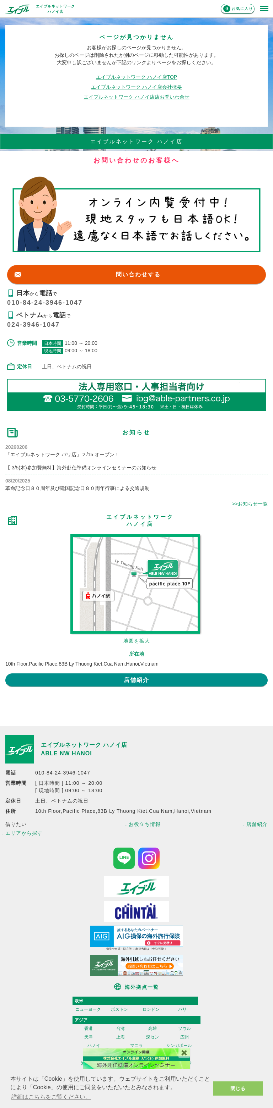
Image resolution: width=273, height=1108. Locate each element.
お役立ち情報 (145, 824)
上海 (120, 1037)
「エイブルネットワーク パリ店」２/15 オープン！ (62, 454)
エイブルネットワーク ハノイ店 (84, 745)
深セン (152, 1037)
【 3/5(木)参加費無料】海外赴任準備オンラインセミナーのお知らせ (80, 467)
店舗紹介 (136, 680)
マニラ (136, 1045)
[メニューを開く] (264, 9)
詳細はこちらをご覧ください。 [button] (51, 1097)
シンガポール (179, 1045)
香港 (88, 1028)
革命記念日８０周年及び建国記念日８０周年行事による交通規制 (77, 488)
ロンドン (151, 1009)
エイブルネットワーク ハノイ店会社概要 (136, 87)
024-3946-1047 (33, 324)
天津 (88, 1037)
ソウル (184, 1028)
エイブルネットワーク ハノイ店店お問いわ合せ (136, 97)
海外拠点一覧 (142, 987)
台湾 (120, 1028)
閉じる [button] (237, 1088)
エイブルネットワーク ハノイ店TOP (136, 77)
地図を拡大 (136, 641)
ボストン (119, 1009)
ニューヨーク (88, 1009)
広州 (184, 1037)
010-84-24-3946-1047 (44, 302)
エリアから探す (24, 833)
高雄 (152, 1028)
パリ (182, 1009)
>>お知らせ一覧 (250, 504)
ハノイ (93, 1045)
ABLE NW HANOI (66, 753)
